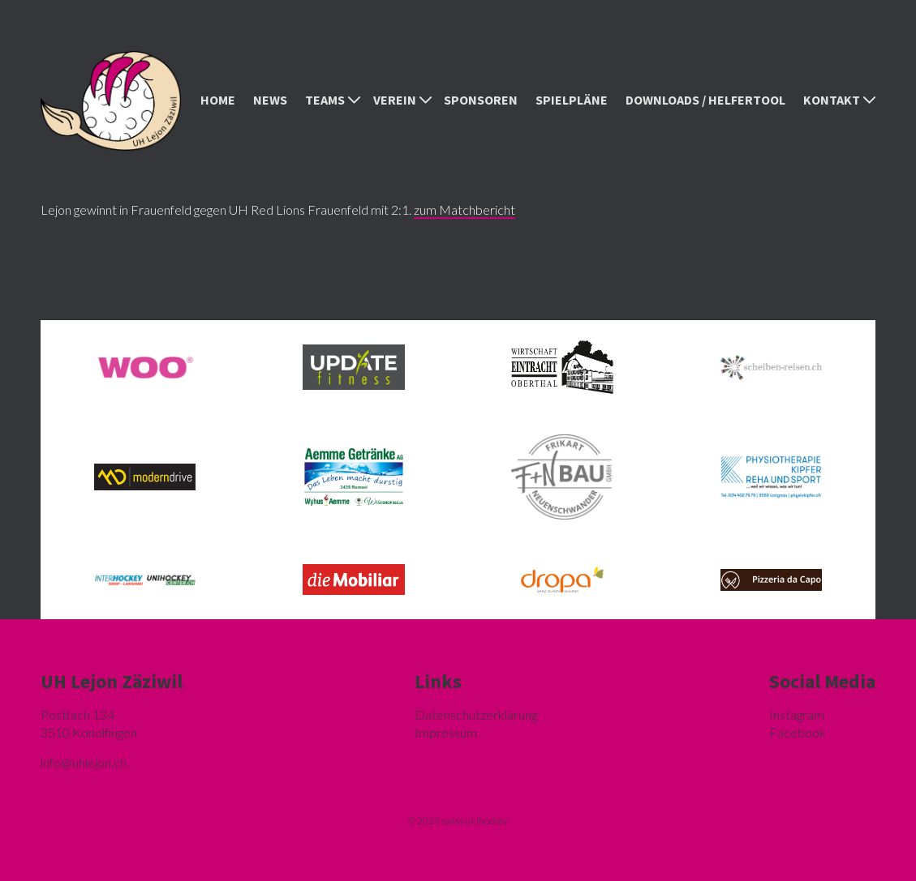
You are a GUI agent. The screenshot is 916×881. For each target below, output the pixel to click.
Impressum (446, 732)
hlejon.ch (84, 762)
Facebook (797, 732)
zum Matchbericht (464, 209)
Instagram (796, 714)
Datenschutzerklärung (476, 714)
